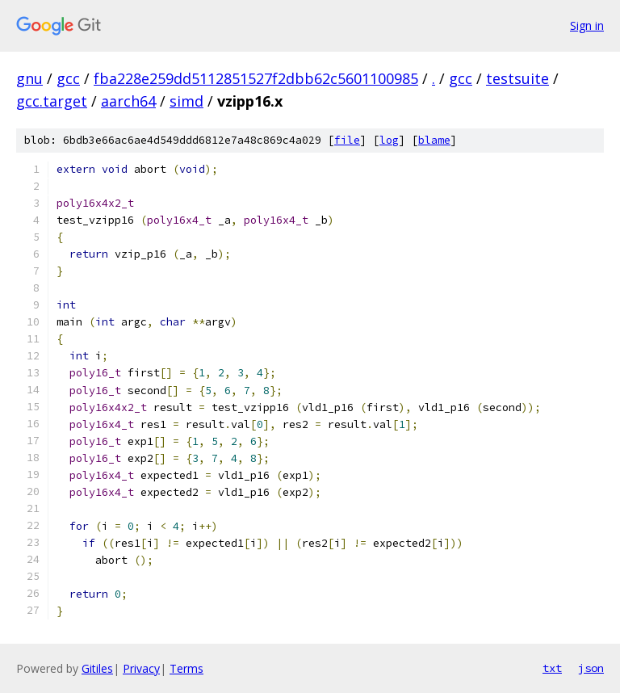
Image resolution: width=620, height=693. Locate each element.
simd (186, 101)
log (389, 140)
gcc (68, 78)
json (591, 668)
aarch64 (128, 101)
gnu (29, 78)
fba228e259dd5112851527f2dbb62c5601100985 (256, 78)
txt (552, 668)
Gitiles (97, 668)
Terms (186, 668)
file (347, 140)
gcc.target (51, 101)
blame (434, 140)
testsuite (517, 78)
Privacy (141, 668)
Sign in (587, 25)
